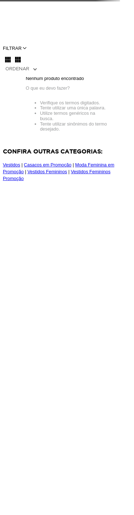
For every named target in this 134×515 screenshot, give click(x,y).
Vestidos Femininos (47, 171)
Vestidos (11, 164)
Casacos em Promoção (47, 164)
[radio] (8, 59)
